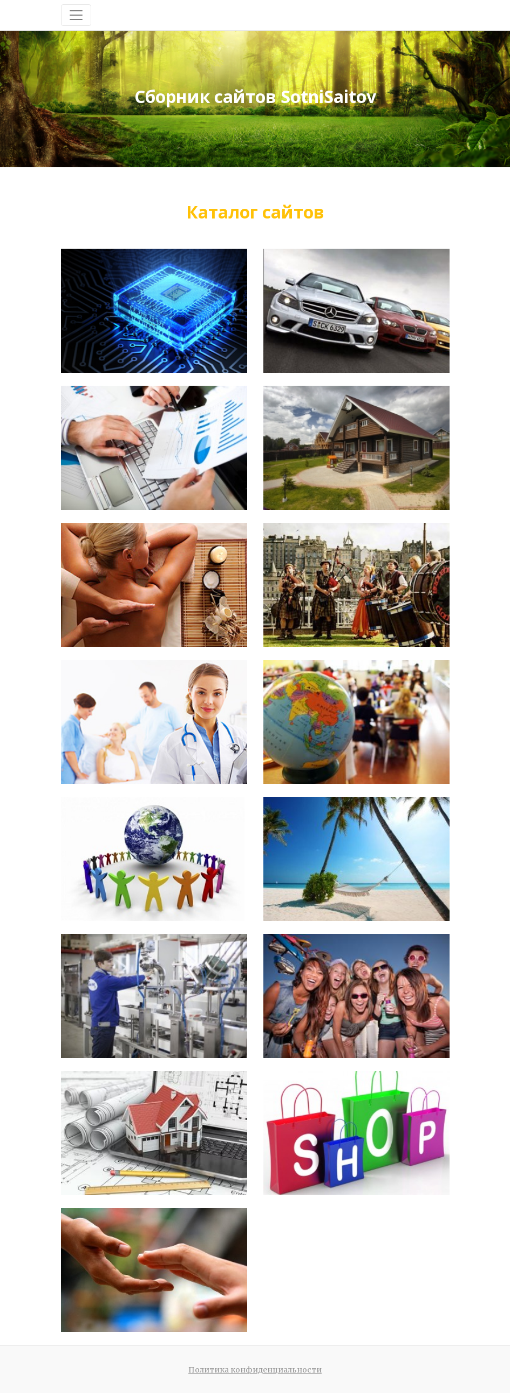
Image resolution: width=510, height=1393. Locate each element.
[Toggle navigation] (76, 15)
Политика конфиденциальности (255, 1370)
